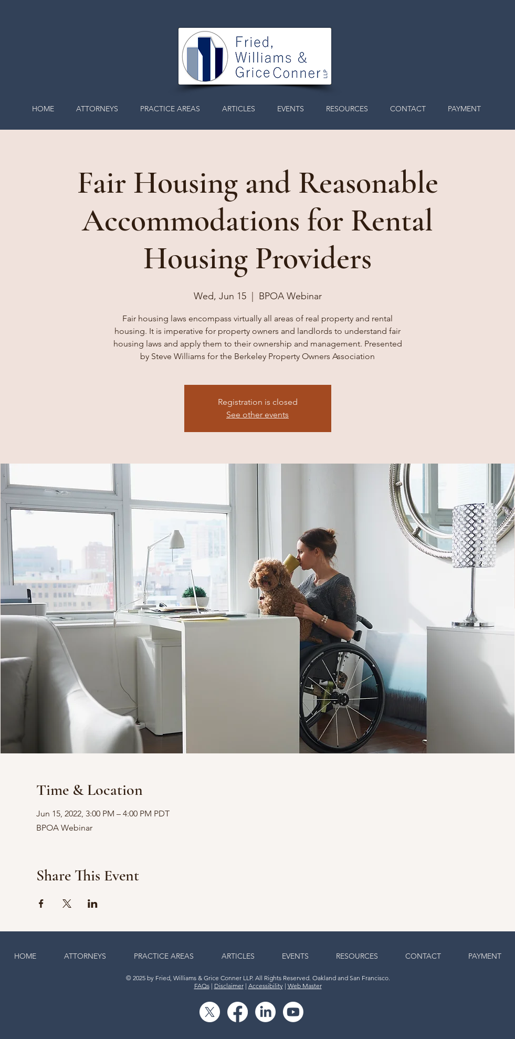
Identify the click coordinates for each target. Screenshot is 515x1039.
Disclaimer (229, 986)
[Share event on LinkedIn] (93, 903)
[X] (209, 1012)
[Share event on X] (67, 903)
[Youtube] (293, 1012)
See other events (257, 414)
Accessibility (265, 986)
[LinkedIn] (265, 1012)
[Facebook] (237, 1012)
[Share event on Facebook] (41, 903)
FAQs (201, 986)
